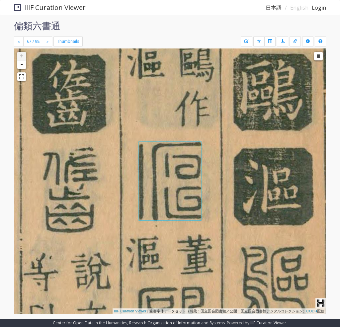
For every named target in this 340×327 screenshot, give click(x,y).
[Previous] (19, 41)
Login (319, 7)
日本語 (274, 7)
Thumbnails (68, 41)
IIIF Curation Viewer (50, 7)
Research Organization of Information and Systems (177, 323)
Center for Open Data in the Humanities (90, 323)
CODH (311, 311)
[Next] (47, 41)
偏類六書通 (37, 25)
